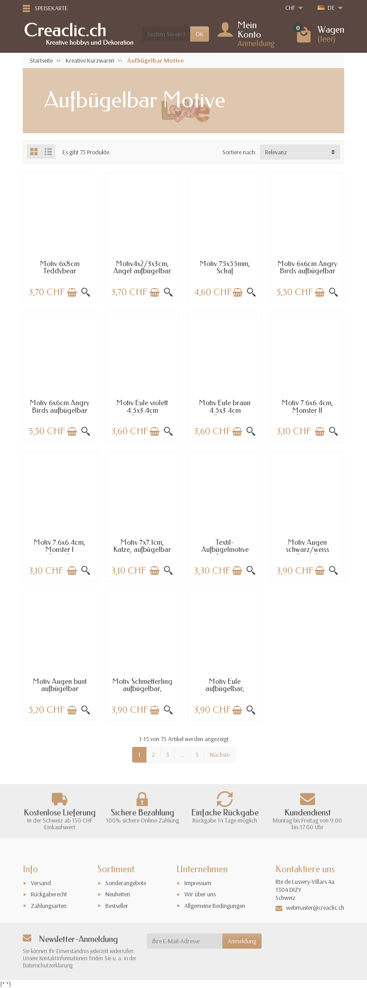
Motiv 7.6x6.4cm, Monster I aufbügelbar (59, 549)
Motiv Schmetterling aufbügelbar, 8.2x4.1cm (142, 688)
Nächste (219, 755)
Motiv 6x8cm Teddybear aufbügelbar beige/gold (59, 274)
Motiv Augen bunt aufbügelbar (60, 685)
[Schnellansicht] (86, 292)
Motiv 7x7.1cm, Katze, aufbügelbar (142, 546)
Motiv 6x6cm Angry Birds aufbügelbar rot (59, 410)
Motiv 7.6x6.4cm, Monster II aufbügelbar (307, 410)
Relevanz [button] (276, 152)
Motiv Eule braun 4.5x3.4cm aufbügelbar (224, 410)
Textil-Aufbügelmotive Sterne (225, 549)
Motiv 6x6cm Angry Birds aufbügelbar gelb (307, 271)
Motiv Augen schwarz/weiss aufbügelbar (307, 549)
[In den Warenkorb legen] (72, 292)
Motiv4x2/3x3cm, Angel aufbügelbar (142, 267)
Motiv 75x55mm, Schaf (225, 267)
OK (200, 34)
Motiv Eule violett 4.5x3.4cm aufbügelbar (142, 410)
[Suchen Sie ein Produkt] (166, 34)
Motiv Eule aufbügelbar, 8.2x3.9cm (224, 688)
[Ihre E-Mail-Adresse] (185, 941)
